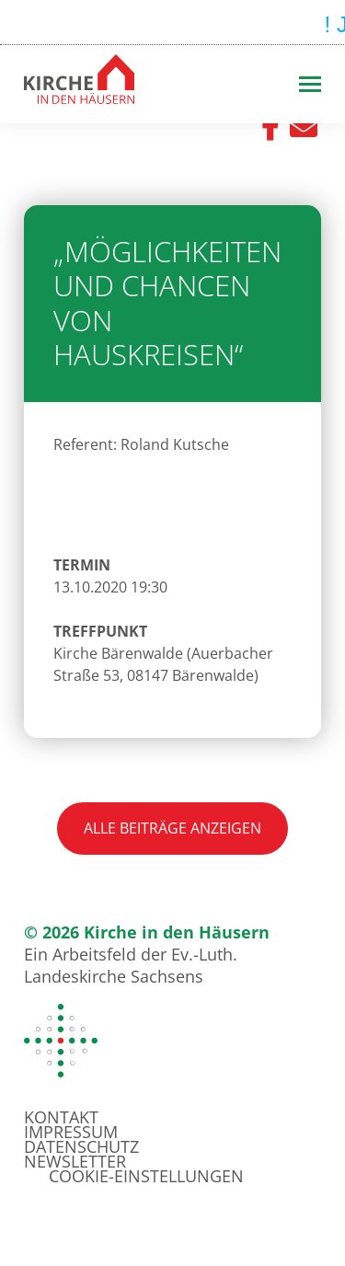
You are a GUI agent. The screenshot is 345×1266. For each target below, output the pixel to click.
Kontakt (61, 1117)
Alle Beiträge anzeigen (172, 828)
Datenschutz (81, 1146)
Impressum (71, 1131)
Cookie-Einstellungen (146, 1175)
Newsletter (75, 1161)
